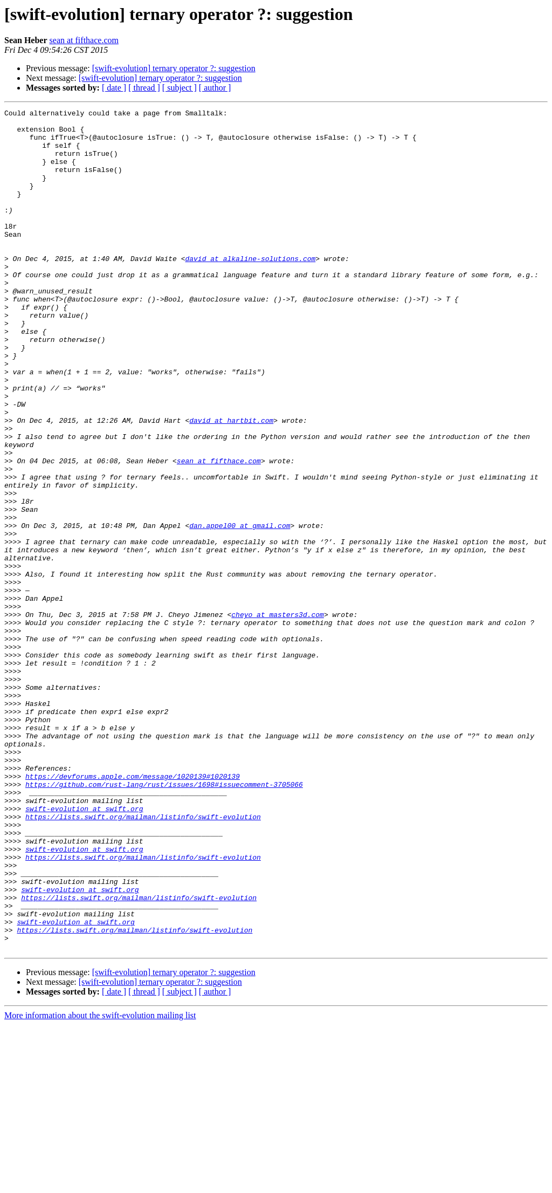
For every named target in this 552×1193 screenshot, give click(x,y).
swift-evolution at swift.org (84, 949)
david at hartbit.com (231, 483)
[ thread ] (144, 87)
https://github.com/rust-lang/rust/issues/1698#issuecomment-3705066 (164, 920)
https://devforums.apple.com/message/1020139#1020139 (132, 910)
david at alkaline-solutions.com (250, 289)
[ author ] (215, 87)
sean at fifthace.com (84, 40)
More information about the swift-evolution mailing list (100, 1183)
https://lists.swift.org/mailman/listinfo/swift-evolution (143, 959)
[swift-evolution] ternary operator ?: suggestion (174, 68)
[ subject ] (179, 87)
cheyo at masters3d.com (277, 716)
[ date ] (114, 87)
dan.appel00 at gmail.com (239, 609)
